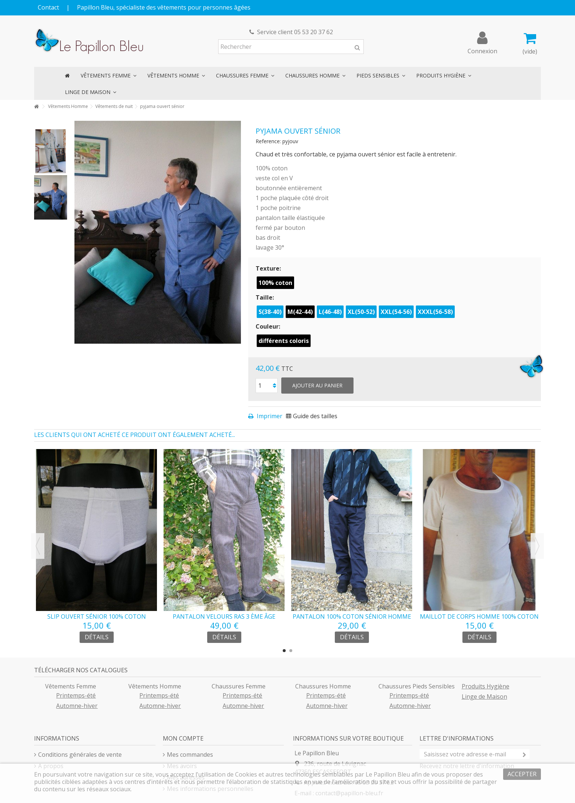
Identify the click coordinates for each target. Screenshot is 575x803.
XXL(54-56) (396, 312)
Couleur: (269, 326)
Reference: (268, 141)
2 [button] (290, 650)
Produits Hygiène (485, 686)
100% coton (275, 283)
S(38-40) (270, 312)
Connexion (482, 50)
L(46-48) (330, 312)
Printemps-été (76, 695)
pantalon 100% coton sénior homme (352, 616)
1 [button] (284, 650)
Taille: (265, 297)
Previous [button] (37, 546)
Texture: (269, 268)
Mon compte (183, 738)
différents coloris (284, 341)
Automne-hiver (77, 706)
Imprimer (268, 416)
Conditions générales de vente (80, 754)
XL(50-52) (361, 312)
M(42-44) (300, 312)
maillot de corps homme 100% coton (479, 616)
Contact (48, 7)
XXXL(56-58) (435, 312)
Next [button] (537, 546)
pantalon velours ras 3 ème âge (224, 616)
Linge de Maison (484, 696)
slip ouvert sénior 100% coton (96, 616)
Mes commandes (190, 754)
